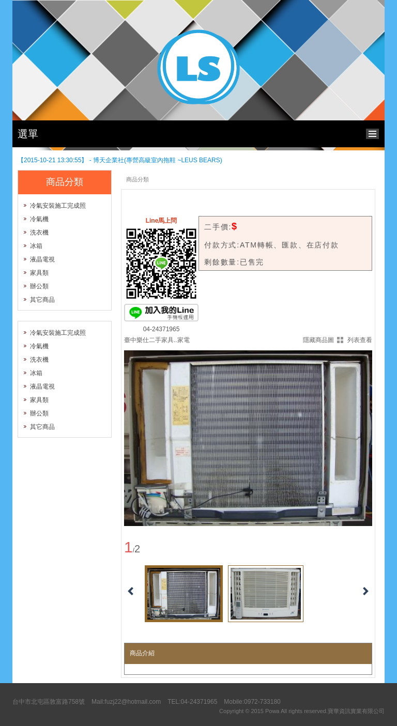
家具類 (39, 272)
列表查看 (359, 340)
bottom (375, 132)
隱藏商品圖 (318, 340)
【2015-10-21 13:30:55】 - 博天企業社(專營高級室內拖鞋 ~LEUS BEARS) (120, 160)
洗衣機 (39, 232)
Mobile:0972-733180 (252, 701)
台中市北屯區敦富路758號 (48, 701)
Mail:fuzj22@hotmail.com (126, 701)
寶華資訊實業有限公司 (356, 711)
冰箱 (36, 246)
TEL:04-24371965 (192, 701)
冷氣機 (39, 219)
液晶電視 (42, 259)
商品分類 (137, 179)
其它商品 (42, 299)
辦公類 (39, 286)
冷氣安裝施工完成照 (58, 205)
